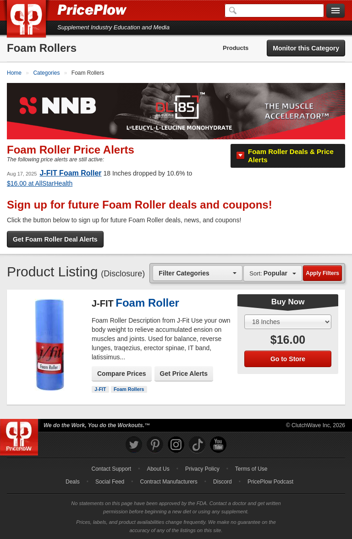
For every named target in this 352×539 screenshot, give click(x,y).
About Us (158, 469)
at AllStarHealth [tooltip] (39, 183)
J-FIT (100, 389)
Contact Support (111, 469)
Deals (73, 481)
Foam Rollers (129, 389)
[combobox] (197, 272)
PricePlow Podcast (270, 481)
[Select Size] (287, 321)
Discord (222, 481)
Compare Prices (121, 373)
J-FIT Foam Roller (70, 173)
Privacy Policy (202, 469)
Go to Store (287, 359)
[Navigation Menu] (335, 11)
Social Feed (109, 481)
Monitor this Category (306, 48)
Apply (322, 273)
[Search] (274, 10)
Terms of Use (251, 469)
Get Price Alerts (184, 373)
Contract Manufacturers (168, 481)
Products (235, 47)
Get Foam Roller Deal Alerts (55, 239)
